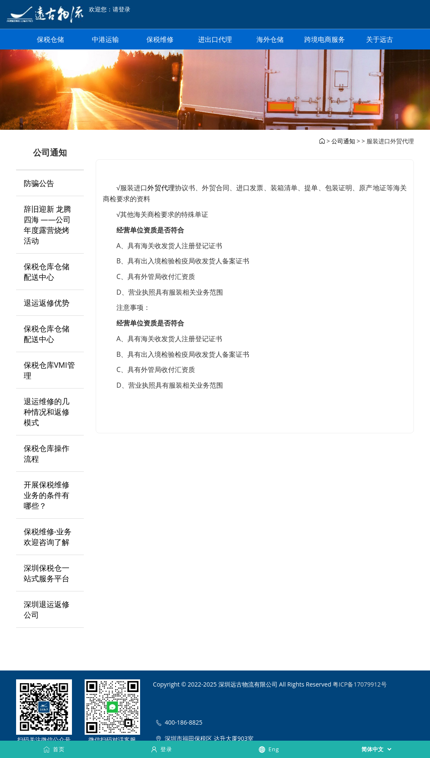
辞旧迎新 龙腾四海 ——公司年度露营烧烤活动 (48, 225)
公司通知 (343, 141)
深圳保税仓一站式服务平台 (46, 573)
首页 (54, 749)
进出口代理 (215, 39)
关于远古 (379, 39)
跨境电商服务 (324, 39)
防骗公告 (39, 183)
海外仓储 (270, 39)
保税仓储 (50, 39)
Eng (268, 749)
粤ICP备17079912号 (359, 684)
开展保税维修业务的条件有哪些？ (46, 495)
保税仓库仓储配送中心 (46, 271)
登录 (161, 749)
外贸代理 (161, 187)
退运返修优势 (46, 303)
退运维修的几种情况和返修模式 (46, 411)
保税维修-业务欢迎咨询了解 (48, 536)
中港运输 (105, 39)
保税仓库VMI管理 (49, 370)
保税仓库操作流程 (46, 453)
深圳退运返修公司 (46, 609)
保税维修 (160, 39)
